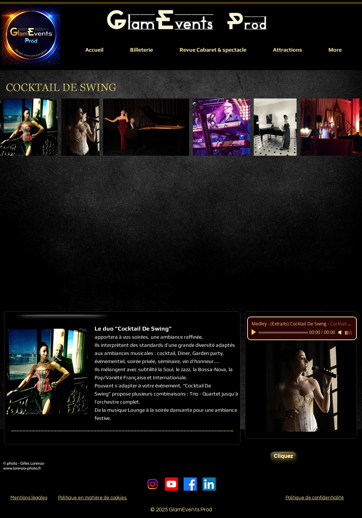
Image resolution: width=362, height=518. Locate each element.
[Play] (254, 332)
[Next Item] (349, 127)
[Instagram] (152, 484)
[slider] (348, 333)
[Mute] (340, 332)
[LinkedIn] (209, 484)
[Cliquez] (283, 456)
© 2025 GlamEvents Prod (181, 509)
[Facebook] (190, 484)
